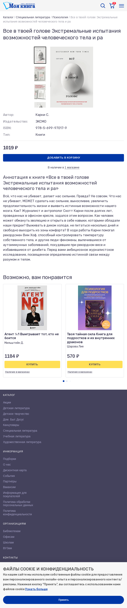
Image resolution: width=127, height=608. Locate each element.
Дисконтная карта (15, 470)
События (9, 476)
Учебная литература (16, 436)
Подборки (9, 458)
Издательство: (15, 121)
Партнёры (9, 481)
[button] (63, 381)
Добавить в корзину (63, 157)
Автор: (8, 115)
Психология (60, 17)
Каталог (8, 17)
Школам (8, 542)
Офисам (8, 536)
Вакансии (9, 487)
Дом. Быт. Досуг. (13, 419)
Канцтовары (11, 425)
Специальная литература (33, 17)
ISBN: (7, 128)
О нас (7, 464)
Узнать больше (36, 589)
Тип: (6, 135)
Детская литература (16, 408)
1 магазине (72, 167)
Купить (32, 364)
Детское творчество (16, 413)
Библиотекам (12, 531)
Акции (7, 402)
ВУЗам (7, 548)
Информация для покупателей (15, 494)
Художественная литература (22, 442)
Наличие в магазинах (17, 372)
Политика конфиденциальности (17, 512)
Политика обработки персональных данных (18, 503)
